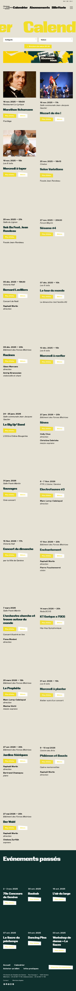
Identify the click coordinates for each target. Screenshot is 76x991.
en (64, 1)
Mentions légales (17, 980)
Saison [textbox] (43, 40)
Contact (6, 980)
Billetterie (59, 7)
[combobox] (20, 40)
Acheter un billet (11, 968)
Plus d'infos (9, 122)
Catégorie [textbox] (9, 40)
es (71, 1)
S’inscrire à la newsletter (61, 967)
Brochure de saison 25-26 (38, 46)
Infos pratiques (30, 968)
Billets (22, 122)
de (68, 1)
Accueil (6, 965)
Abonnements (40, 7)
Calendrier (20, 7)
